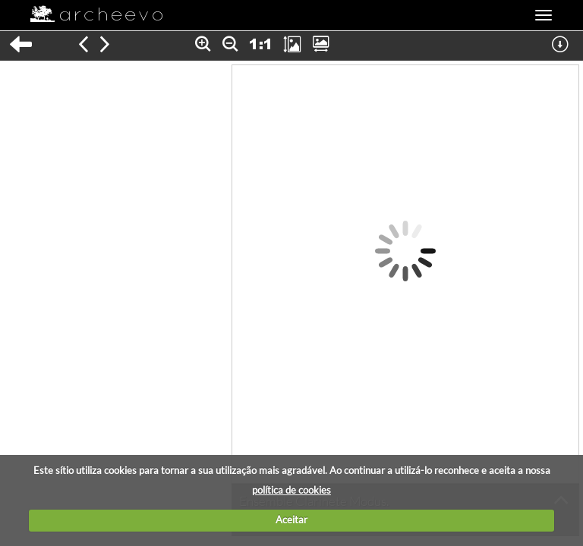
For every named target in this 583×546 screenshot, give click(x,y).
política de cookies (291, 490)
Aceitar (291, 519)
